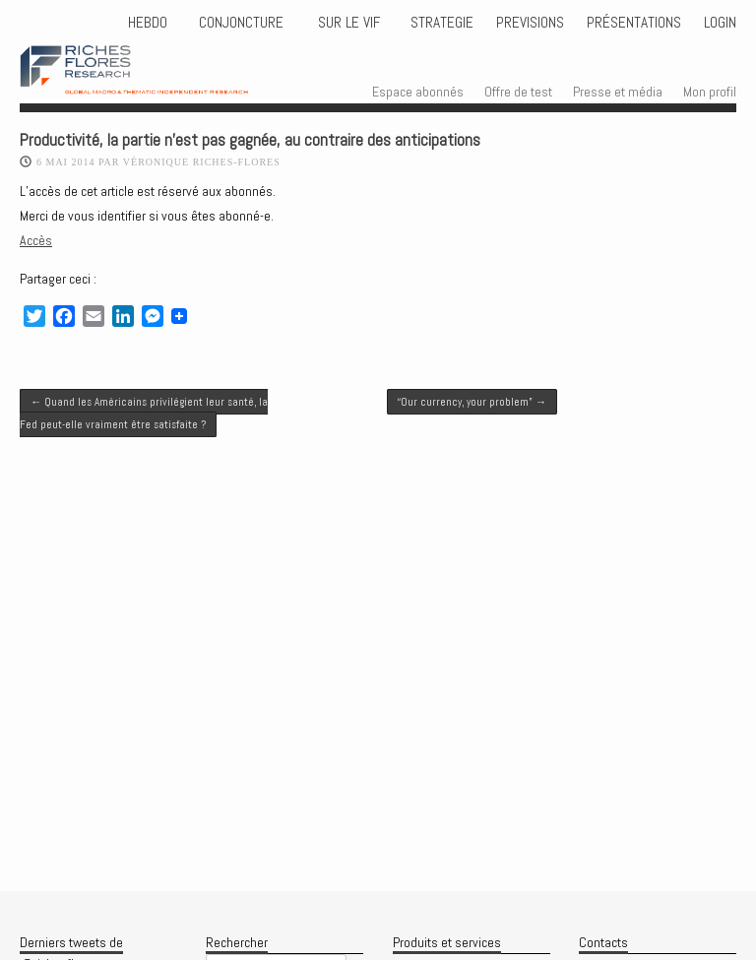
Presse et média (617, 91)
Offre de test (518, 91)
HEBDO (147, 22)
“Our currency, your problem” (472, 402)
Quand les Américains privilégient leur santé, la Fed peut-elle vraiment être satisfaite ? (144, 412)
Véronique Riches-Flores (202, 162)
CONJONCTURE (243, 22)
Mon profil (709, 91)
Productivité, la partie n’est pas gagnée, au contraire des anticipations (250, 140)
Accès (36, 240)
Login (720, 22)
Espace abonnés (418, 91)
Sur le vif (347, 22)
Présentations (634, 22)
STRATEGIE (440, 22)
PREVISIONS (530, 22)
